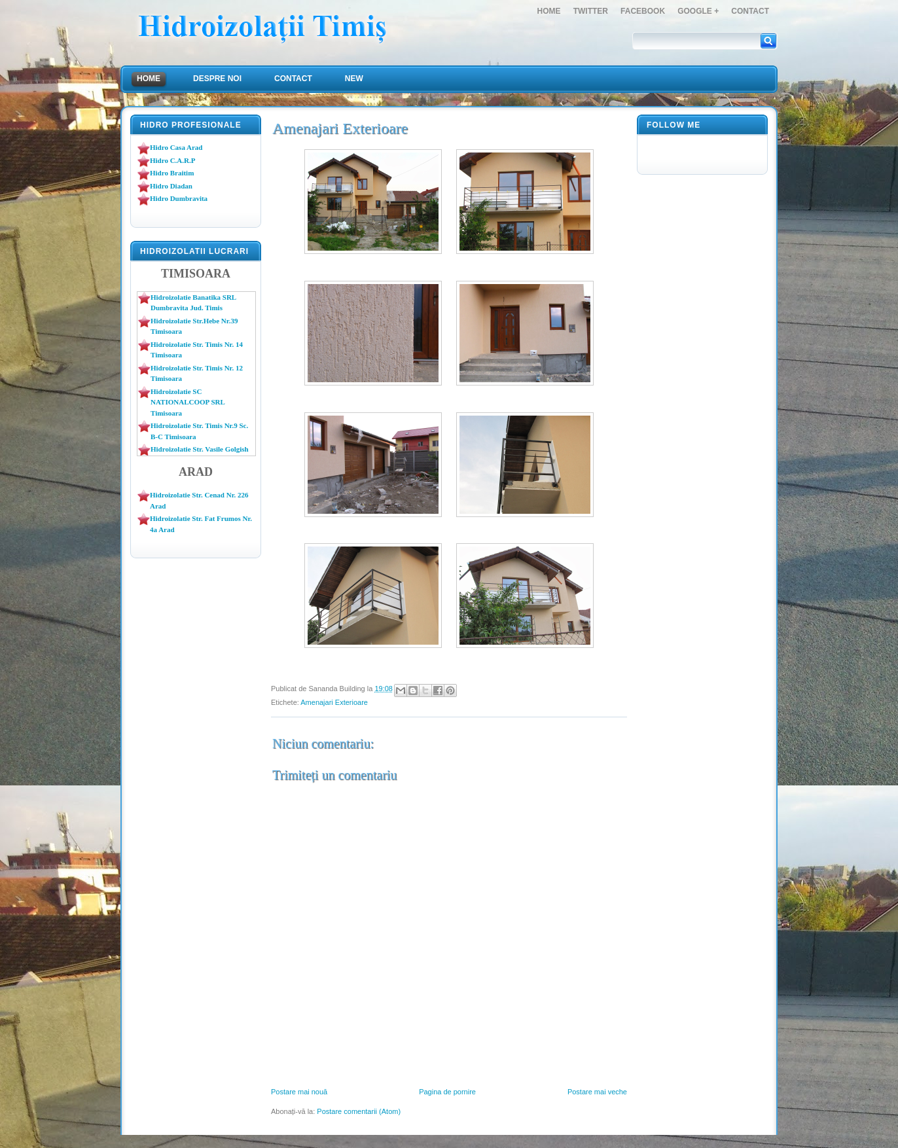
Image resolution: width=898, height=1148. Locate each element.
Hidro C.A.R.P (172, 160)
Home (549, 11)
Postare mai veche (597, 1092)
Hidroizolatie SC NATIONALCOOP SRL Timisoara (187, 402)
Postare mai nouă (299, 1092)
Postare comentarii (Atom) (359, 1111)
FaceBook (642, 11)
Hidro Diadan (171, 186)
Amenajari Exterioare (334, 702)
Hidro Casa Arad (176, 147)
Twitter (590, 11)
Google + (698, 11)
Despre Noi (217, 78)
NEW (354, 78)
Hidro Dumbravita (178, 198)
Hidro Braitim (172, 173)
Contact (750, 11)
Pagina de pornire (447, 1092)
